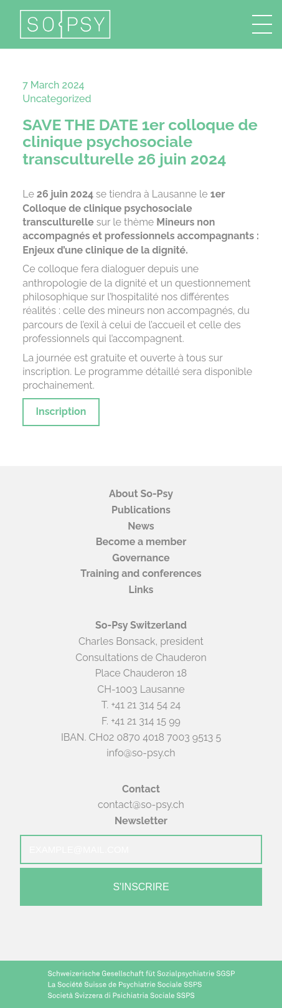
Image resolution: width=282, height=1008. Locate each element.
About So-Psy (141, 494)
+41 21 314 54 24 (146, 705)
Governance (140, 558)
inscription (46, 372)
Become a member (141, 542)
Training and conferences (140, 573)
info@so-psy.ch (140, 753)
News (141, 526)
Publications (141, 510)
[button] (262, 24)
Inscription (60, 411)
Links (141, 590)
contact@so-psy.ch (141, 805)
